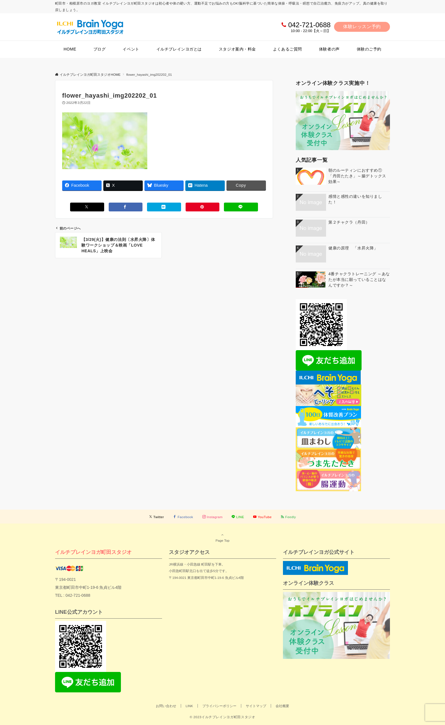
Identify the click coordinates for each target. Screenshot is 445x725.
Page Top (222, 537)
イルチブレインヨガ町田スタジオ (93, 552)
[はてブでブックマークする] (164, 207)
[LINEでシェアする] (241, 207)
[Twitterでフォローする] (156, 517)
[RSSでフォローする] (288, 517)
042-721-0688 (309, 25)
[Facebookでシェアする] (126, 207)
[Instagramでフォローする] (212, 517)
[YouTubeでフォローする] (262, 517)
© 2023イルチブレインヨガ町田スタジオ (222, 717)
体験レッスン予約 (362, 26)
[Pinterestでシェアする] (203, 207)
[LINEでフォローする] (238, 517)
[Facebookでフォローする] (183, 517)
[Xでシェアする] (87, 207)
